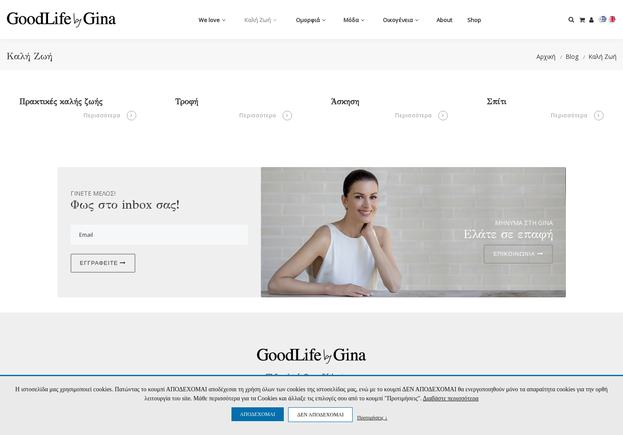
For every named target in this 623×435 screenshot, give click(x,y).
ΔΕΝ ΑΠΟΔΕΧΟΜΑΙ (320, 415)
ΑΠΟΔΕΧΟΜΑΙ (257, 414)
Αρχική (546, 56)
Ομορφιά (310, 20)
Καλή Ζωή (260, 20)
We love (212, 20)
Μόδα (354, 20)
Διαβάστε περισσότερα (450, 398)
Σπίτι (496, 101)
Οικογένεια (400, 20)
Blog (571, 56)
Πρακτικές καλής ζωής (61, 101)
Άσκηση (345, 101)
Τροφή (186, 101)
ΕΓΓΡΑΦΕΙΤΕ (103, 262)
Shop (474, 20)
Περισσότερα (109, 115)
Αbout (444, 20)
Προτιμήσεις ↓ (372, 417)
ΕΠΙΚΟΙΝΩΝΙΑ (518, 253)
